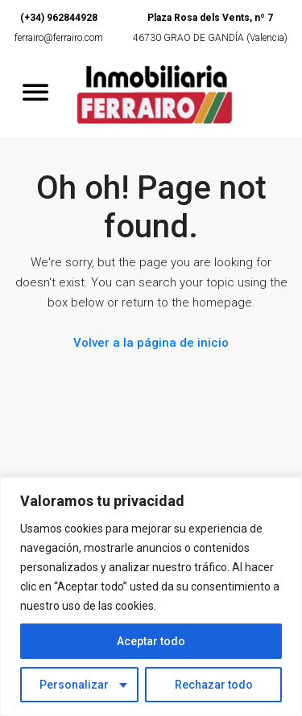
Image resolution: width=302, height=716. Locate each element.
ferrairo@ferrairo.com (58, 37)
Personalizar (74, 684)
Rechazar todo (214, 684)
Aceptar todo (151, 641)
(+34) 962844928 (58, 17)
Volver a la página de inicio (151, 342)
